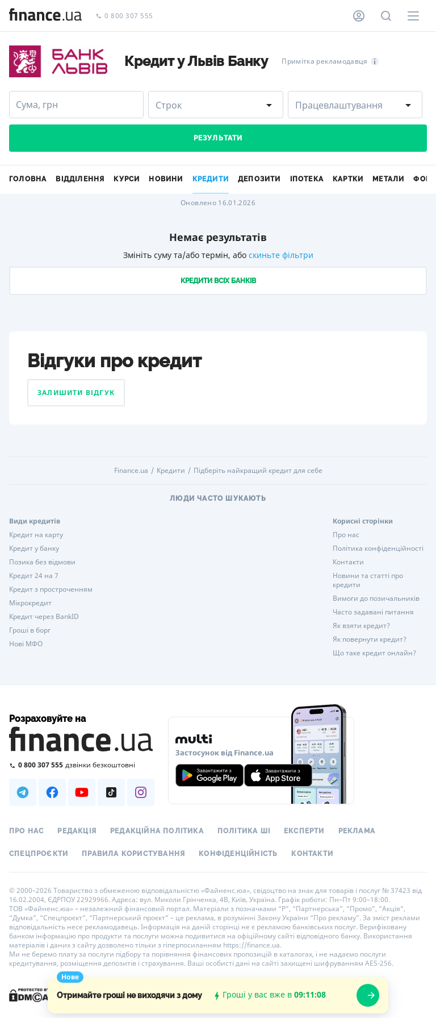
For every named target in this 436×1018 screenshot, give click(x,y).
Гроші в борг (30, 630)
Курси (127, 179)
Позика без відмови (42, 562)
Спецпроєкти (38, 854)
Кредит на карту (36, 534)
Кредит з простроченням (51, 589)
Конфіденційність (238, 854)
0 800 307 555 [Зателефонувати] (124, 16)
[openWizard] (368, 995)
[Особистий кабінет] (358, 16)
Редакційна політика (157, 831)
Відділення (80, 179)
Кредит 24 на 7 (33, 575)
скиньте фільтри (281, 255)
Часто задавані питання (373, 612)
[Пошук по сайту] (386, 16)
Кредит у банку (34, 548)
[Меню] (413, 16)
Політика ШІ (243, 831)
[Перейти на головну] (45, 16)
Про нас (346, 534)
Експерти (304, 831)
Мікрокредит (30, 603)
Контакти (348, 562)
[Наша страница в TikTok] (111, 792)
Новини (166, 179)
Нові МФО (26, 644)
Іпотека (307, 179)
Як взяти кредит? (361, 625)
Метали (388, 179)
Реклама (356, 831)
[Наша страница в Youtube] (81, 792)
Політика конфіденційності (378, 548)
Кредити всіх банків (218, 281)
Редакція (77, 831)
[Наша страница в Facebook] (52, 792)
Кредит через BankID (44, 616)
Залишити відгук (76, 392)
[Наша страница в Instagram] (140, 792)
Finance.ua (131, 470)
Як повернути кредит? (369, 639)
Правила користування (133, 854)
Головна (28, 179)
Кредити (171, 470)
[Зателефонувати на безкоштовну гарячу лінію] (81, 765)
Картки (348, 179)
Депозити (259, 179)
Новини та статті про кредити (368, 580)
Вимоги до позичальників (376, 598)
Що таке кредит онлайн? (374, 653)
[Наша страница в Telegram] (22, 792)
